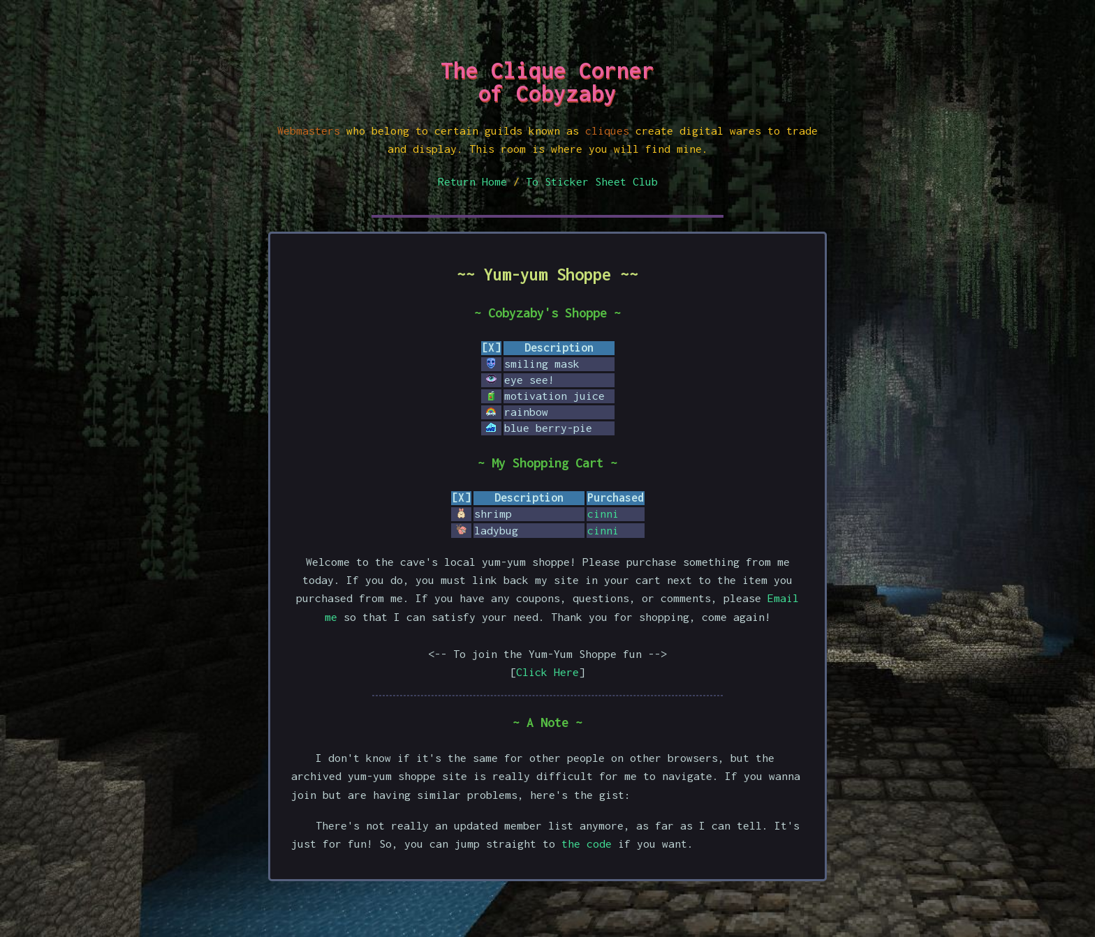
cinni (603, 513)
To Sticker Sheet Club (592, 181)
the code (586, 843)
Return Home (472, 181)
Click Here (547, 672)
